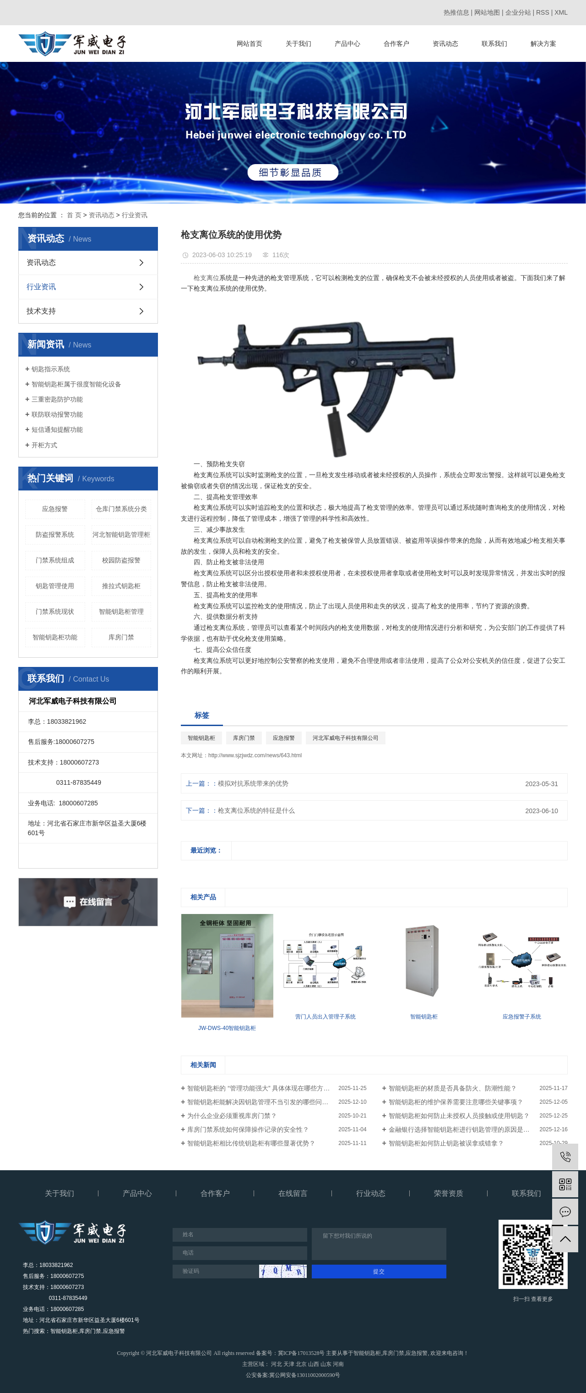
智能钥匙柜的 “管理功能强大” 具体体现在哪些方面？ (261, 1088)
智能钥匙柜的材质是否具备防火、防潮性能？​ (453, 1088)
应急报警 (55, 508)
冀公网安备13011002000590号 (305, 1375)
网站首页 (249, 43)
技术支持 (41, 311)
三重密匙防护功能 (57, 399)
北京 (301, 1364)
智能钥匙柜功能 (55, 637)
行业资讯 (134, 215)
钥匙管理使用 (55, 585)
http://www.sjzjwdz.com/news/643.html (255, 755)
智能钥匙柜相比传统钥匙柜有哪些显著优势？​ (251, 1143)
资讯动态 (445, 43)
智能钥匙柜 (201, 738)
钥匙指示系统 (51, 369)
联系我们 (494, 43)
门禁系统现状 (55, 611)
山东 (325, 1364)
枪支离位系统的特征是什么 (256, 810)
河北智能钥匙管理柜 (121, 534)
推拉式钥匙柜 (121, 585)
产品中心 (347, 43)
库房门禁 (121, 637)
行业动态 (370, 1193)
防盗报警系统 (55, 534)
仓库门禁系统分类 (121, 508)
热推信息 (456, 12)
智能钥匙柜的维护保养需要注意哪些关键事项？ (456, 1102)
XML (561, 12)
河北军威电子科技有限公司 (346, 738)
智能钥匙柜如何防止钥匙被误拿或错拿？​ (446, 1143)
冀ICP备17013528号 (301, 1353)
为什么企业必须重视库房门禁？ (232, 1115)
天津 (288, 1364)
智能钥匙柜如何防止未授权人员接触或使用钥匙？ (459, 1115)
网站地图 (487, 12)
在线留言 (293, 1193)
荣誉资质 (448, 1193)
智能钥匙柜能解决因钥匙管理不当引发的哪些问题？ (261, 1102)
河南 (338, 1364)
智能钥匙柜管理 (121, 611)
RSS (542, 12)
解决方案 (543, 43)
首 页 (74, 215)
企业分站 (518, 12)
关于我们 (298, 43)
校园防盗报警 (121, 560)
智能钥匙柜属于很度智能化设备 (76, 384)
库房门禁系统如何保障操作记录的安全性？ (248, 1129)
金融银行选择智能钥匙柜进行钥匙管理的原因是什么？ (466, 1129)
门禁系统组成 (55, 560)
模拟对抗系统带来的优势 (253, 783)
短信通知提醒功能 (57, 429)
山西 (313, 1364)
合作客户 (396, 43)
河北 (276, 1364)
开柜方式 (44, 445)
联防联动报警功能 (57, 414)
